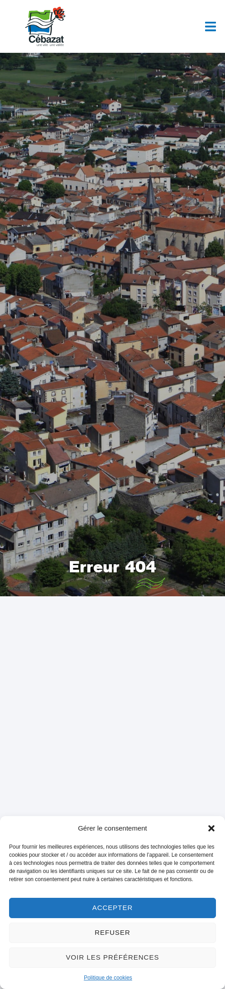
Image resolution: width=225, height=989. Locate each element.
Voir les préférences (112, 957)
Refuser (112, 932)
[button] (211, 828)
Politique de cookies (108, 978)
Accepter (112, 907)
